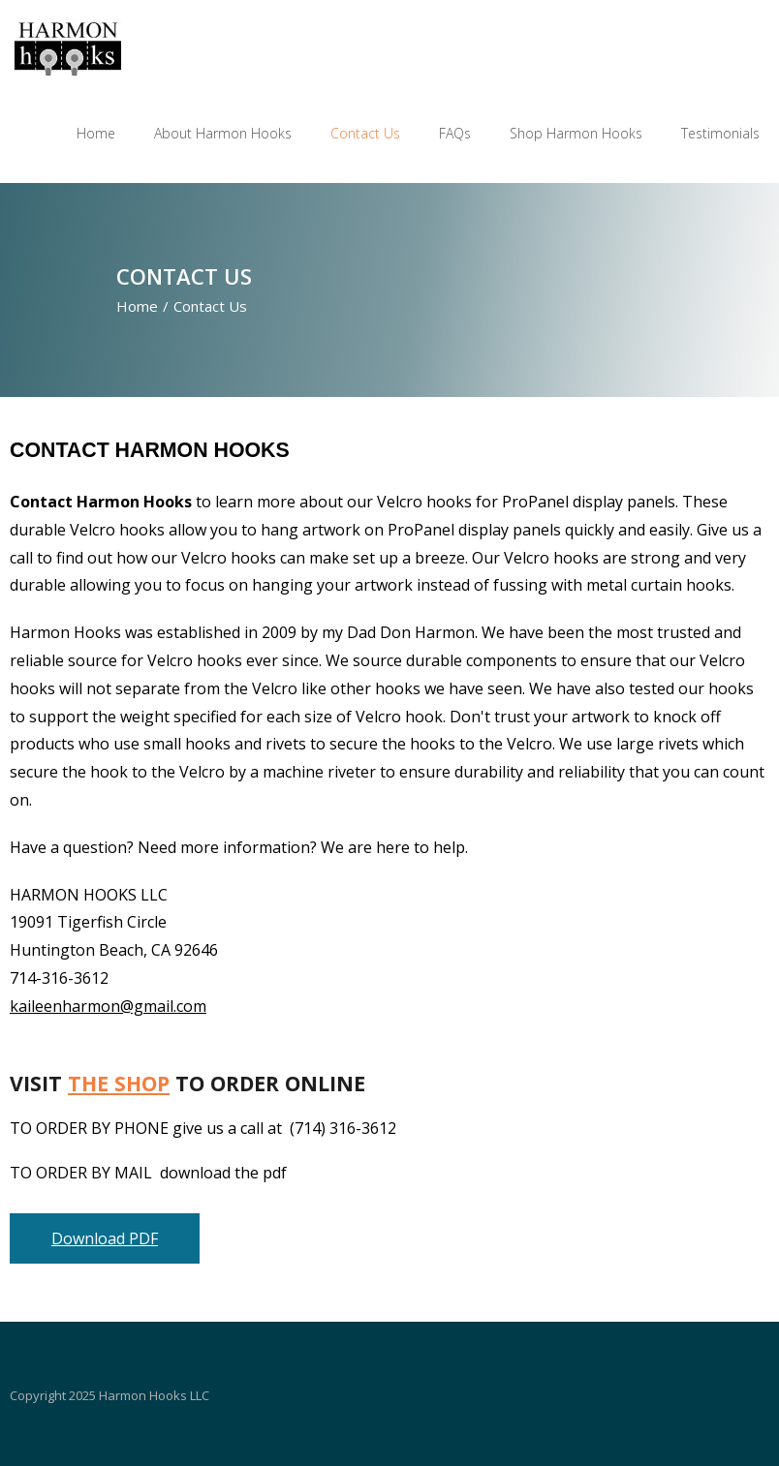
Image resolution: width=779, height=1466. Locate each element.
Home (137, 306)
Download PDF (104, 1239)
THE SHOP (119, 1083)
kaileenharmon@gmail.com (108, 1006)
